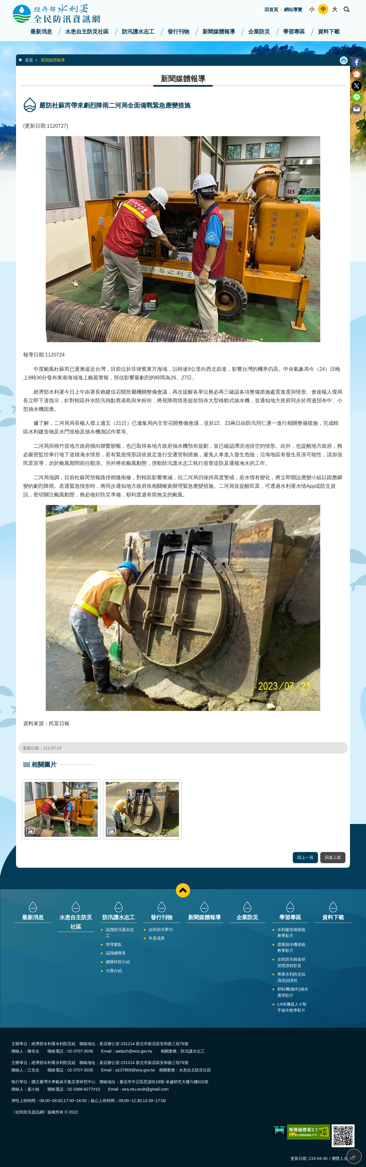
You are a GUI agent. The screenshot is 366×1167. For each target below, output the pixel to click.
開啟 (346, 9)
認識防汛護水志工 (120, 932)
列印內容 (344, 60)
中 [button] (323, 9)
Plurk (356, 74)
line (356, 97)
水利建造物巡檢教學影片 (291, 932)
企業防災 (259, 32)
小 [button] (312, 9)
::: (2, 2)
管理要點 (114, 944)
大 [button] (334, 9)
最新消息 (41, 32)
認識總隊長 (116, 953)
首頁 (29, 60)
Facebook (356, 62)
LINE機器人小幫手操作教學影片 (292, 1007)
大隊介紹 (114, 970)
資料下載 (329, 32)
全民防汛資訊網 (61, 13)
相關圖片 (44, 764)
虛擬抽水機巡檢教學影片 (291, 947)
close (183, 890)
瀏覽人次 (340, 1158)
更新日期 (299, 1158)
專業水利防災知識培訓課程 (291, 977)
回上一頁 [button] (305, 857)
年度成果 (157, 938)
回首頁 (271, 9)
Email (356, 109)
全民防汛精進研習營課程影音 (291, 962)
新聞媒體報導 (218, 32)
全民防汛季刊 (161, 929)
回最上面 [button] (333, 857)
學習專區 (294, 32)
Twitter (356, 86)
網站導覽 (293, 9)
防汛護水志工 (138, 32)
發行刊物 (178, 32)
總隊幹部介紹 (118, 962)
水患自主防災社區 (87, 32)
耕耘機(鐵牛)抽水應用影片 (292, 992)
